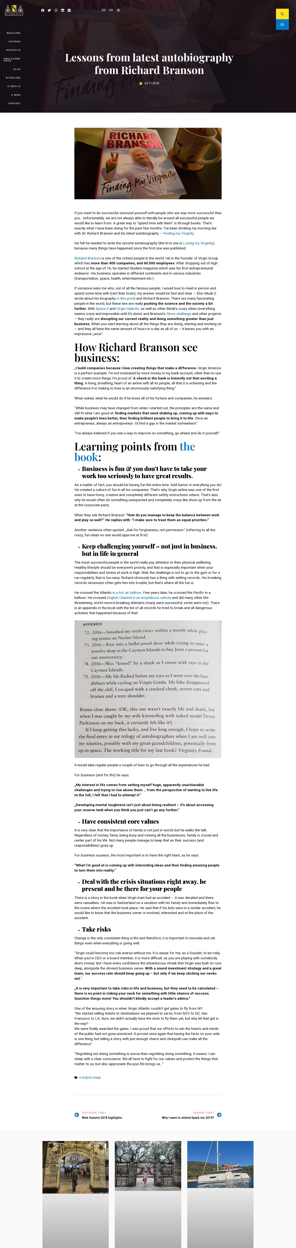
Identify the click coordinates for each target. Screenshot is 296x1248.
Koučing (15, 41)
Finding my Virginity (178, 233)
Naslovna (14, 33)
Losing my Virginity (198, 243)
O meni (16, 95)
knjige (97, 1077)
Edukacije (13, 50)
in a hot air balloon (127, 592)
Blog (17, 69)
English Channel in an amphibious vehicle (139, 598)
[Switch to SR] (111, 10)
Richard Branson (87, 258)
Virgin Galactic (127, 308)
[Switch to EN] (103, 10)
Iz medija (14, 86)
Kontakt (15, 103)
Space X (102, 308)
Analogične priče (12, 60)
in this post (125, 298)
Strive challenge (178, 314)
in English (85, 1077)
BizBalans (13, 78)
